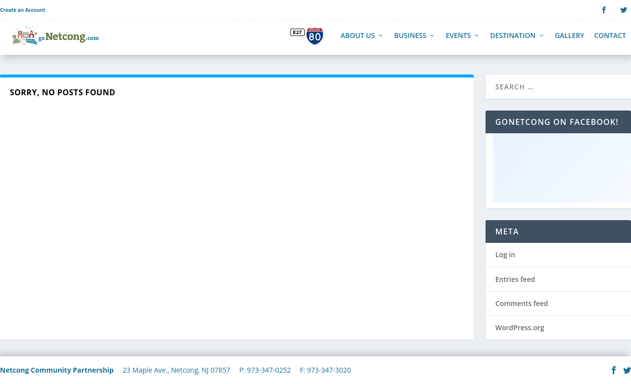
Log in (505, 259)
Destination (512, 41)
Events (458, 41)
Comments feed (521, 307)
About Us (358, 41)
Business (410, 41)
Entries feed (515, 283)
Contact (610, 41)
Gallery (570, 41)
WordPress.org (519, 332)
